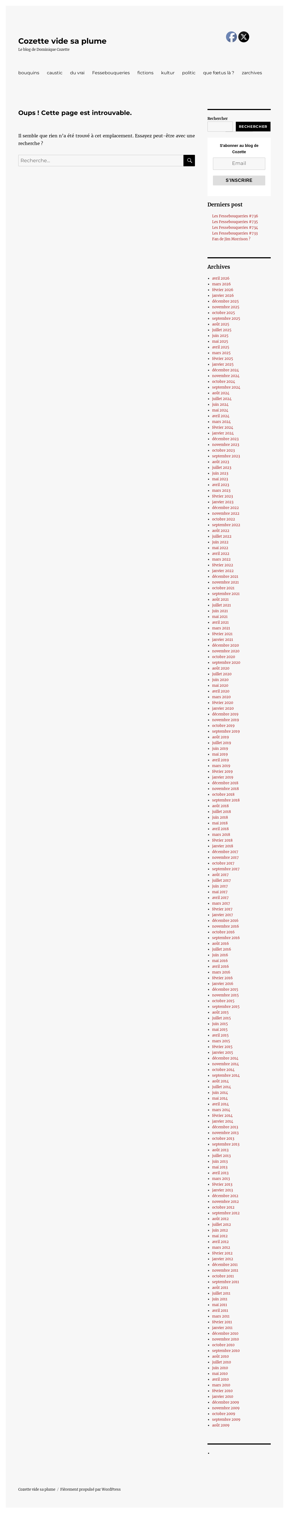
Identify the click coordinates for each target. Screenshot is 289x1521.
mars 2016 (221, 972)
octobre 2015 (223, 1001)
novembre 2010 (225, 1339)
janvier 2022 (223, 571)
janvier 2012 (222, 1259)
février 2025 (222, 358)
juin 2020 (220, 679)
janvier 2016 (222, 983)
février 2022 (222, 565)
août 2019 (220, 737)
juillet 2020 (221, 674)
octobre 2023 (223, 450)
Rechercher (217, 118)
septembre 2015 (226, 1006)
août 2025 (220, 324)
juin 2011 (219, 1299)
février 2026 (222, 290)
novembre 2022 (225, 513)
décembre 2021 (225, 576)
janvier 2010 (222, 1396)
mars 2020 (221, 697)
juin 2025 (220, 335)
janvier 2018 (222, 846)
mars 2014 (221, 1110)
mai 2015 (220, 1029)
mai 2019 (220, 754)
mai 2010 (220, 1373)
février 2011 (222, 1322)
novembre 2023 (225, 444)
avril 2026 (221, 278)
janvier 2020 (223, 708)
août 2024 (220, 393)
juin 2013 (220, 1161)
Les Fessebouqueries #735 (235, 222)
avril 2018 (220, 829)
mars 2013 (221, 1178)
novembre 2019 (225, 720)
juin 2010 (220, 1368)
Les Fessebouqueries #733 (235, 233)
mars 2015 (221, 1041)
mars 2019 (221, 766)
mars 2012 (221, 1247)
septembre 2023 (226, 456)
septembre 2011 (225, 1282)
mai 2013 (219, 1167)
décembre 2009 (225, 1402)
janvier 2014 (222, 1121)
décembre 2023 (225, 439)
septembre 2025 (226, 318)
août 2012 (220, 1219)
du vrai (77, 72)
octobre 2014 (223, 1069)
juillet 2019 (221, 743)
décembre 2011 (225, 1264)
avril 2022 (220, 553)
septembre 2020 (226, 662)
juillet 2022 (221, 536)
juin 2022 (220, 542)
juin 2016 (220, 955)
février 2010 (222, 1391)
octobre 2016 (223, 932)
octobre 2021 (223, 588)
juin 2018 (220, 817)
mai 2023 (220, 479)
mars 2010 (221, 1385)
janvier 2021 (222, 639)
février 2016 (222, 978)
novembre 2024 (225, 376)
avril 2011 (220, 1310)
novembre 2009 (226, 1408)
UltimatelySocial (189, 1517)
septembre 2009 (226, 1419)
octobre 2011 (223, 1276)
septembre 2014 (226, 1075)
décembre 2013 (225, 1127)
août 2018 (220, 806)
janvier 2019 (222, 777)
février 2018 (222, 840)
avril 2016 (220, 966)
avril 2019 (220, 760)
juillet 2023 (221, 467)
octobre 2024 (223, 381)
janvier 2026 (223, 295)
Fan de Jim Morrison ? (231, 239)
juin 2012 (220, 1230)
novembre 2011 (225, 1270)
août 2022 (220, 530)
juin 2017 (220, 886)
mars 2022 (221, 559)
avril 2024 (220, 416)
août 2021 (220, 599)
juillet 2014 (221, 1087)
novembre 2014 (225, 1064)
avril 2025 (220, 347)
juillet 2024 (221, 398)
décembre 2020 (225, 645)
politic (188, 72)
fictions (145, 72)
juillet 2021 (221, 605)
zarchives (252, 72)
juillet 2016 (221, 949)
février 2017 (222, 909)
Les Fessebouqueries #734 (235, 227)
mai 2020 (220, 685)
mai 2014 (220, 1098)
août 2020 (220, 668)
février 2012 (222, 1253)
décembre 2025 (225, 301)
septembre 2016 (226, 938)
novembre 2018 (225, 788)
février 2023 (222, 496)
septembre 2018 (226, 800)
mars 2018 (221, 834)
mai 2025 (220, 341)
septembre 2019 (226, 731)
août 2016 (220, 943)
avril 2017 (220, 897)
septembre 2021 (226, 593)
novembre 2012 (225, 1201)
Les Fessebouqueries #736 (235, 216)
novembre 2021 (225, 582)
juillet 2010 (221, 1362)
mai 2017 (220, 892)
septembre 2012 (226, 1213)
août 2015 (220, 1012)
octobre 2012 (223, 1207)
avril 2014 (220, 1104)
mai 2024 (220, 410)
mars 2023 (221, 490)
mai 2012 (220, 1236)
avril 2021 (220, 622)
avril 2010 (220, 1379)
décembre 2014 (225, 1058)
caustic (54, 72)
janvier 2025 (223, 364)
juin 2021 (220, 611)
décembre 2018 (225, 783)
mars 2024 (221, 421)
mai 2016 (220, 960)
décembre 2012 (225, 1196)
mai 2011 (219, 1305)
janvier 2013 (222, 1190)
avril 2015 (220, 1035)
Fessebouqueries (111, 72)
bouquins (28, 72)
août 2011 (220, 1287)
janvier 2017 (222, 915)
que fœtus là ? (218, 72)
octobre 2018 (223, 794)
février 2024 (222, 427)
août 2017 (220, 874)
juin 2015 (220, 1024)
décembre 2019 (225, 714)
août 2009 (221, 1425)
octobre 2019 (223, 725)
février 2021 (222, 634)
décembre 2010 (225, 1333)
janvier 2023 (222, 502)
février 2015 (222, 1046)
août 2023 (220, 462)
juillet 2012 (221, 1224)
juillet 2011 (221, 1293)
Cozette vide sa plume (62, 41)
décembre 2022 (225, 507)
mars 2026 (221, 284)
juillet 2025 (221, 330)
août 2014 (220, 1081)
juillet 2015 (221, 1018)
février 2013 (222, 1184)
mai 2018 (220, 823)
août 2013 (220, 1150)
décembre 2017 (225, 852)
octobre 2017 (223, 863)
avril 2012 (220, 1241)
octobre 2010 (223, 1345)
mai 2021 (220, 616)
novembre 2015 (225, 995)
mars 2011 (221, 1316)
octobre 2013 (223, 1138)
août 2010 (220, 1356)
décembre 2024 (225, 370)
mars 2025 (221, 353)
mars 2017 (221, 903)
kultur (167, 72)
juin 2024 (220, 404)
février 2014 (222, 1115)
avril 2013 (220, 1173)
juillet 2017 (221, 880)
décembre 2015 (225, 989)
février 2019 (222, 771)
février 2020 (222, 702)
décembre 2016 (225, 920)
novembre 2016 (225, 926)
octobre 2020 (223, 657)
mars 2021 (221, 628)
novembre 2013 (225, 1133)
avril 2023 (220, 485)
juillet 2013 (221, 1155)
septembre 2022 (226, 525)
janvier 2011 (222, 1327)
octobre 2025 (223, 312)
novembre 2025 (225, 307)
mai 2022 (220, 548)
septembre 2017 (226, 869)
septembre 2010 (226, 1350)
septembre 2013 (225, 1144)
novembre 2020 (225, 651)
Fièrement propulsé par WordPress (90, 1489)
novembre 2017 (225, 857)
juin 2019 (220, 748)
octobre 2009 (223, 1413)
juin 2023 (220, 473)
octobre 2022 (223, 519)
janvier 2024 (223, 433)
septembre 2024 (226, 387)
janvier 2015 (222, 1052)
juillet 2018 (221, 811)
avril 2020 (220, 691)
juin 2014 (220, 1092)
